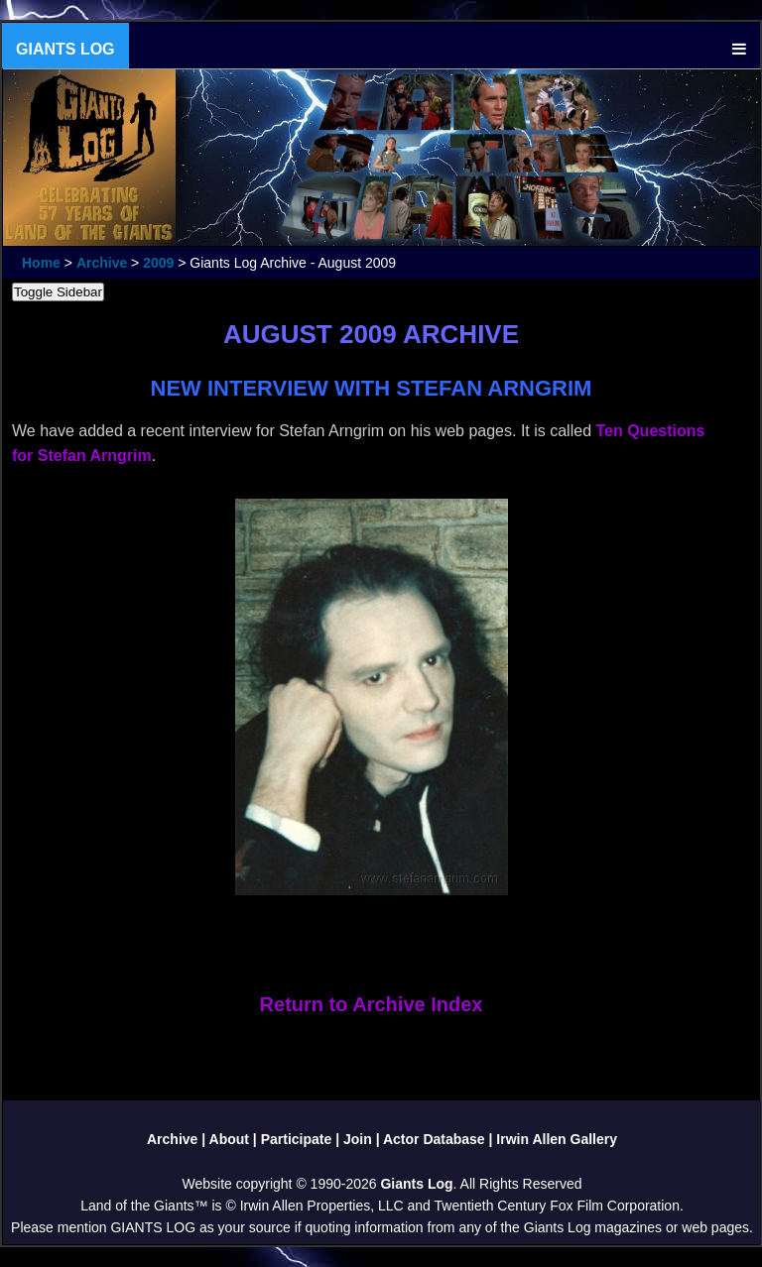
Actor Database (434, 1139)
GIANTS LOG (65, 49)
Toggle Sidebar (58, 292)
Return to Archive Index (371, 1004)
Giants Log (416, 1184)
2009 (158, 263)
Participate (296, 1139)
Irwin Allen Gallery (556, 1139)
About (229, 1139)
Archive (101, 263)
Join (357, 1139)
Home (41, 263)
